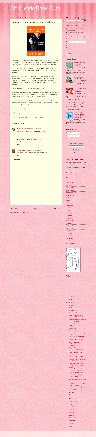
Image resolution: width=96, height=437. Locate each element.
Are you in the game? (74, 395)
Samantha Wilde (70, 230)
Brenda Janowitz (21, 128)
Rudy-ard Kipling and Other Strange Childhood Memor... (77, 348)
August (71, 404)
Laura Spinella (69, 210)
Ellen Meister (69, 187)
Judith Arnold (69, 200)
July (70, 407)
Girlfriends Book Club (35, 8)
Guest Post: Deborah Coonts (76, 339)
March (71, 418)
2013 (69, 302)
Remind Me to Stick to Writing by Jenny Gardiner (79, 64)
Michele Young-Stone (71, 228)
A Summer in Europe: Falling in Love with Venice (77, 320)
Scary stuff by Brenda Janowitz (77, 334)
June (70, 409)
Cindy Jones (69, 185)
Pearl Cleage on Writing (75, 368)
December (72, 310)
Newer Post (14, 208)
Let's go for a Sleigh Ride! (76, 356)
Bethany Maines (70, 177)
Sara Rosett (69, 233)
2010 (69, 427)
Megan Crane (69, 225)
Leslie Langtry (20, 139)
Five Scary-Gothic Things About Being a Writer (77, 375)
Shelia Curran (69, 238)
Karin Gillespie (20, 150)
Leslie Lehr (69, 215)
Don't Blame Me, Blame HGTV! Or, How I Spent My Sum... (77, 371)
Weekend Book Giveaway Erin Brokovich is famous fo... (77, 360)
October (71, 398)
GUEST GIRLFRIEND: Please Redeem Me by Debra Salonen (80, 90)
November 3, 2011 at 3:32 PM (33, 150)
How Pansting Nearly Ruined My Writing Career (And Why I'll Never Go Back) (79, 115)
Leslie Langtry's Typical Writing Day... (76, 103)
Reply (18, 133)
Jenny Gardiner (70, 195)
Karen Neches (69, 205)
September (72, 401)
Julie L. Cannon (70, 203)
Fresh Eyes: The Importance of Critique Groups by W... (77, 384)
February (71, 420)
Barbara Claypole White (72, 175)
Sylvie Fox (68, 241)
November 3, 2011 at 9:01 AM (34, 128)
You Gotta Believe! (74, 392)
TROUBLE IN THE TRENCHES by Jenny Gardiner (75, 343)
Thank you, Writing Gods (75, 331)
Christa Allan (69, 182)
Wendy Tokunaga (70, 243)
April (70, 415)
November (72, 313)
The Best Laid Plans (79, 77)
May (70, 412)
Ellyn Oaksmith (70, 190)
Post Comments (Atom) (23, 212)
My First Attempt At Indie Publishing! (75, 388)
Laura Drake (69, 208)
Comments (70, 136)
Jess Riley (68, 197)
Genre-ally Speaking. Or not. (76, 336)
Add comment (16, 159)
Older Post (58, 208)
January (71, 423)
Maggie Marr (69, 218)
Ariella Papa (69, 172)
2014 (69, 299)
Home (36, 208)
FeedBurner (80, 153)
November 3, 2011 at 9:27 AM (33, 139)
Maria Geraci (69, 220)
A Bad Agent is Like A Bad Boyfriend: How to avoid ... (77, 316)
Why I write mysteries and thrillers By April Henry (76, 364)
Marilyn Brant (69, 223)
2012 (69, 305)
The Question (72, 328)
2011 (69, 308)
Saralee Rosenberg (70, 235)
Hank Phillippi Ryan (71, 192)
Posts (69, 132)
